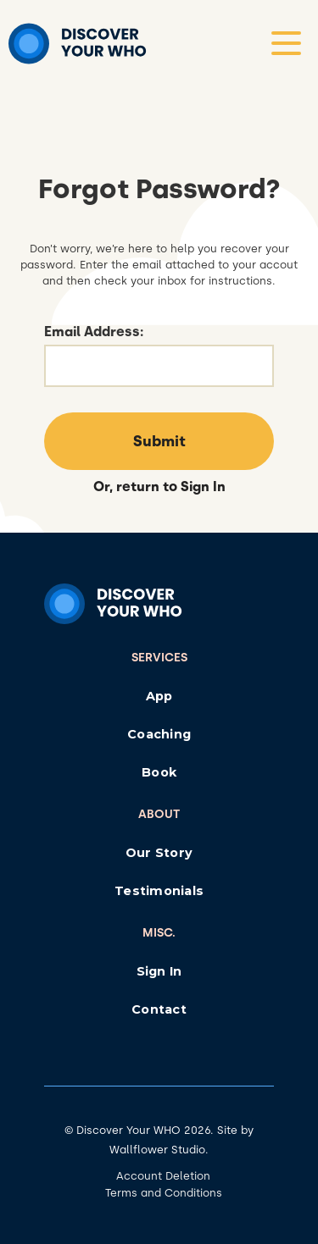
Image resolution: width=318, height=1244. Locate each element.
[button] (286, 43)
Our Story (159, 852)
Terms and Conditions (163, 1192)
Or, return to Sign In (159, 486)
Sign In (159, 971)
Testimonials (159, 890)
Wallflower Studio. (159, 1149)
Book (159, 772)
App (159, 696)
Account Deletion (163, 1175)
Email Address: (93, 331)
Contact (159, 1009)
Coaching (159, 734)
